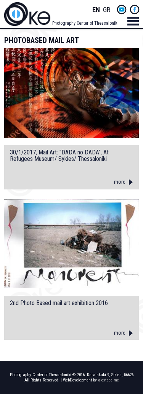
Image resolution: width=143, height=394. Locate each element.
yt (121, 9)
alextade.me (108, 380)
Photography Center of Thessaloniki (85, 23)
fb (134, 9)
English (96, 10)
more (119, 182)
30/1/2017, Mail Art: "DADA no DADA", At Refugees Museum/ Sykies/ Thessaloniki (59, 155)
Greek (107, 10)
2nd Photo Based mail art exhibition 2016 (59, 303)
